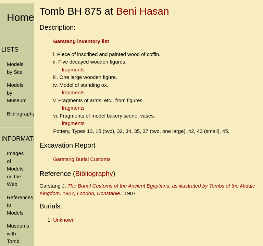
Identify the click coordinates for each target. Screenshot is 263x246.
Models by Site (15, 68)
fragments (73, 69)
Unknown (64, 220)
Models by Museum (17, 92)
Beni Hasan (142, 11)
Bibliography (20, 114)
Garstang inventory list (81, 41)
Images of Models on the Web (15, 168)
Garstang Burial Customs (82, 159)
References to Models (20, 205)
